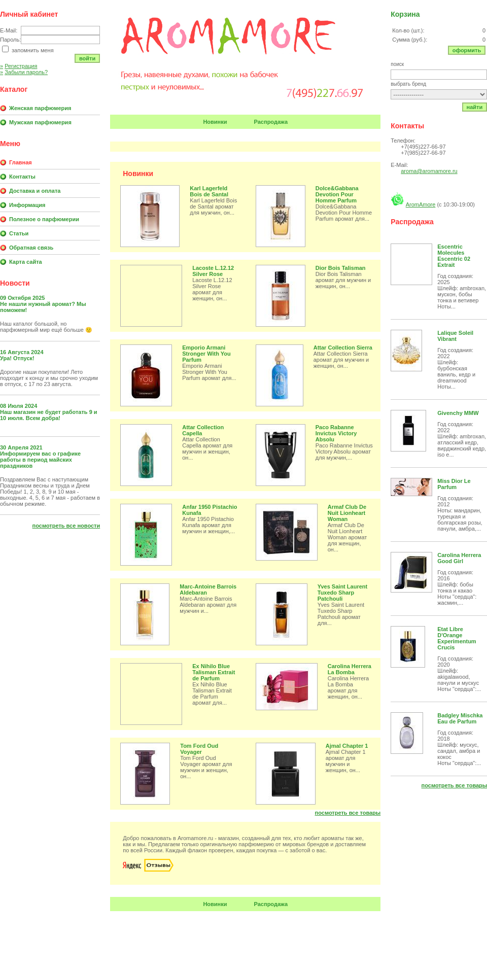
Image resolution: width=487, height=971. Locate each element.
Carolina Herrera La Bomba (349, 669)
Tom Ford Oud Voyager (199, 749)
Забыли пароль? (24, 72)
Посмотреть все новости (66, 526)
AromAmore (421, 204)
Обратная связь (31, 248)
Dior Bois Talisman (341, 268)
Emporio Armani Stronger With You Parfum (206, 353)
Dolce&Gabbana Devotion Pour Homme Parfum (337, 194)
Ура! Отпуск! (17, 358)
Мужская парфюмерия (40, 122)
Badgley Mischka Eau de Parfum (459, 718)
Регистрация (18, 66)
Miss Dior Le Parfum (453, 484)
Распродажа (271, 122)
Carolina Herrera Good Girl (459, 558)
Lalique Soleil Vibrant (455, 336)
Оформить (467, 50)
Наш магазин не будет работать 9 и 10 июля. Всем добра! (48, 415)
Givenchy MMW (457, 413)
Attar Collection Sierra (343, 347)
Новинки (215, 122)
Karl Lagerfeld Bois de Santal (209, 191)
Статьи (18, 233)
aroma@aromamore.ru (429, 171)
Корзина (405, 14)
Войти (87, 58)
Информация (27, 205)
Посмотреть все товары (348, 813)
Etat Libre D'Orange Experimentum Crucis (456, 638)
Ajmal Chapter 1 (347, 746)
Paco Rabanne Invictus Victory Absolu (336, 433)
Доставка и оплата (34, 191)
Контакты (22, 177)
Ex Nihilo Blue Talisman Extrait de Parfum (213, 672)
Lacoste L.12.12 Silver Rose (213, 271)
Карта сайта (25, 262)
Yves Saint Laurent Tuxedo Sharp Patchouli (342, 592)
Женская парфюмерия (40, 108)
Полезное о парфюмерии (44, 219)
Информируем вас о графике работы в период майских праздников (40, 459)
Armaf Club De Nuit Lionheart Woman (347, 513)
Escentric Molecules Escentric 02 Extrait (453, 256)
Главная (20, 162)
